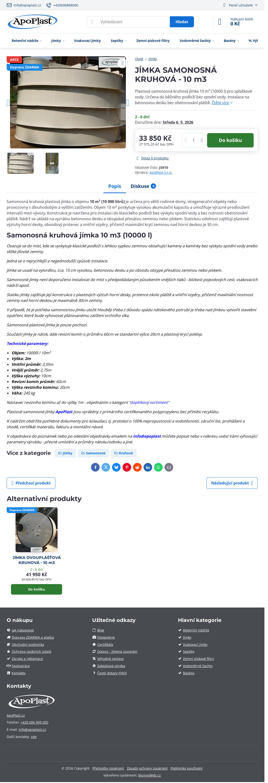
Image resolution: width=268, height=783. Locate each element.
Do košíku (230, 140)
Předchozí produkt (31, 483)
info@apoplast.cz (32, 729)
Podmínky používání (187, 768)
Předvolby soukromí (108, 768)
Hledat (182, 21)
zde (34, 736)
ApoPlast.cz (16, 715)
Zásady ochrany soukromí (147, 768)
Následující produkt (232, 483)
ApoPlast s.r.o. (161, 172)
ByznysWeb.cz (149, 775)
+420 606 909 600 (34, 722)
